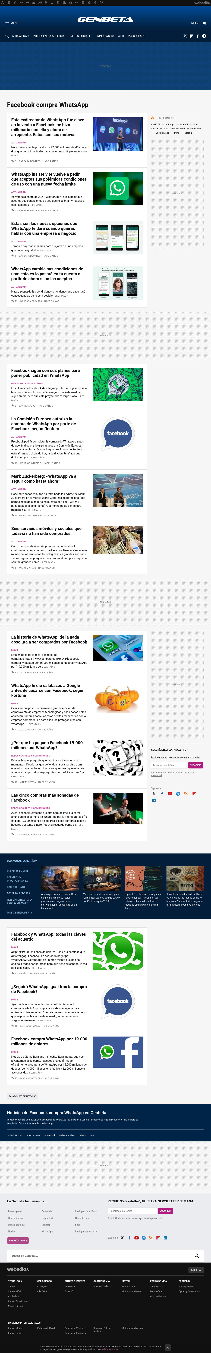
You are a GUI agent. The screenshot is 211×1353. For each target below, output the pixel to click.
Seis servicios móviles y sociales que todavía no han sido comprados (46, 531)
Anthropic (170, 124)
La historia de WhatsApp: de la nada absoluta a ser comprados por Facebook (49, 640)
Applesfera (13, 1296)
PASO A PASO (136, 36)
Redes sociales (66, 1135)
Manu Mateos (28, 515)
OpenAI (184, 124)
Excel (182, 128)
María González (29, 973)
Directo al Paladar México (102, 1329)
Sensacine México (74, 1328)
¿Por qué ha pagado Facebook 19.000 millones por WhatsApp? (47, 745)
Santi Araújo (27, 405)
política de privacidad (151, 1218)
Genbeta (105, 19)
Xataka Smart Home (18, 1301)
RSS (186, 793)
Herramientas (15, 1218)
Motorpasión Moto (131, 1291)
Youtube (170, 793)
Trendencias (156, 1286)
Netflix (11, 1231)
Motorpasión (128, 1286)
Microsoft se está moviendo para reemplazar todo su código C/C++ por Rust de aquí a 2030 (101, 898)
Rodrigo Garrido (30, 463)
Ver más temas (18, 1240)
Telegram (204, 36)
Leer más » (36, 205)
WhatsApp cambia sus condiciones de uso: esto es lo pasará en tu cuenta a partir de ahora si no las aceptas (47, 273)
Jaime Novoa (27, 672)
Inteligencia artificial (86, 1211)
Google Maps (162, 132)
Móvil (14, 650)
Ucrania (188, 132)
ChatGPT (155, 124)
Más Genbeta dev (18, 912)
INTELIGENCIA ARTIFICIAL (49, 36)
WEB (121, 36)
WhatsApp (47, 1231)
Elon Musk (195, 128)
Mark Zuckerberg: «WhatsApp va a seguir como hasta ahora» (43, 479)
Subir (193, 1270)
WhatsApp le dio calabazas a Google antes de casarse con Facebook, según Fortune (47, 690)
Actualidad (18, 142)
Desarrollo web (17, 870)
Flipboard (191, 36)
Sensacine (70, 1286)
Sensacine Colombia (75, 1333)
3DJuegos (42, 1286)
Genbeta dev (22, 860)
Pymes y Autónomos (189, 1291)
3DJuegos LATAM (46, 1328)
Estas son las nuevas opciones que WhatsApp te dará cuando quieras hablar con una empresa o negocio (44, 228)
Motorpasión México (132, 1328)
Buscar (197, 1256)
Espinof (69, 1291)
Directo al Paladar (102, 1286)
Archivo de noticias (24, 1096)
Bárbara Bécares (29, 161)
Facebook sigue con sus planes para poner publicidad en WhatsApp (45, 373)
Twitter (185, 36)
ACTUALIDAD (20, 36)
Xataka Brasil (14, 1333)
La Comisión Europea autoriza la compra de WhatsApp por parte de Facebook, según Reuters (43, 423)
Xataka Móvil (14, 1291)
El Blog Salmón (186, 1286)
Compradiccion (158, 1296)
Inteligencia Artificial (86, 1231)
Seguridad (47, 1218)
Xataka (11, 1286)
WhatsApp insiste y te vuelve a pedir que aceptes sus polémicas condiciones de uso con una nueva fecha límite (49, 179)
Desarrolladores (18, 893)
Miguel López (27, 834)
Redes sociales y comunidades (30, 755)
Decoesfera (156, 1291)
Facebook (198, 36)
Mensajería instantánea (27, 383)
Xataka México (15, 1328)
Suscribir (195, 765)
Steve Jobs (169, 128)
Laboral (82, 1135)
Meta (176, 132)
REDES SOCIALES (81, 36)
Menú (14, 23)
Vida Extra (42, 1291)
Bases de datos (16, 887)
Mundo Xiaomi (15, 1306)
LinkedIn (154, 800)
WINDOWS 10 (105, 36)
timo (92, 1135)
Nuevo (195, 23)
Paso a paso (33, 1135)
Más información (110, 1349)
